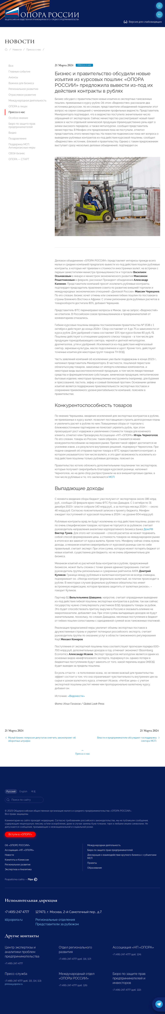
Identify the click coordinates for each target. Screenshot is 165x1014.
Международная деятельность (27, 100)
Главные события (19, 71)
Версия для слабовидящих (143, 21)
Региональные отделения (55, 920)
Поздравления (17, 138)
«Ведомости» (76, 700)
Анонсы (13, 77)
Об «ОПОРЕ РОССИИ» (17, 845)
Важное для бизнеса (21, 83)
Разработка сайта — (21, 879)
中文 (33, 791)
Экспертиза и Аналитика (18, 869)
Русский (10, 791)
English (23, 791)
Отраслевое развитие (22, 94)
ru (159, 14)
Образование (94, 867)
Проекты (92, 863)
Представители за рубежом (57, 924)
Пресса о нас (33, 49)
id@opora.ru (14, 920)
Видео (12, 132)
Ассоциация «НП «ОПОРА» (19, 850)
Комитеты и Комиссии (17, 859)
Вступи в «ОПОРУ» (20, 834)
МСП (111, 481)
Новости (17, 49)
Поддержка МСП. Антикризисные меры (22, 146)
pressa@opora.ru (14, 984)
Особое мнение (18, 117)
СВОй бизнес (17, 153)
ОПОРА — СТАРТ (19, 159)
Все (11, 65)
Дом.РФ (148, 533)
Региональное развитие (23, 88)
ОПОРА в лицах (18, 106)
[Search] (24, 800)
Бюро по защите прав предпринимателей (22, 125)
